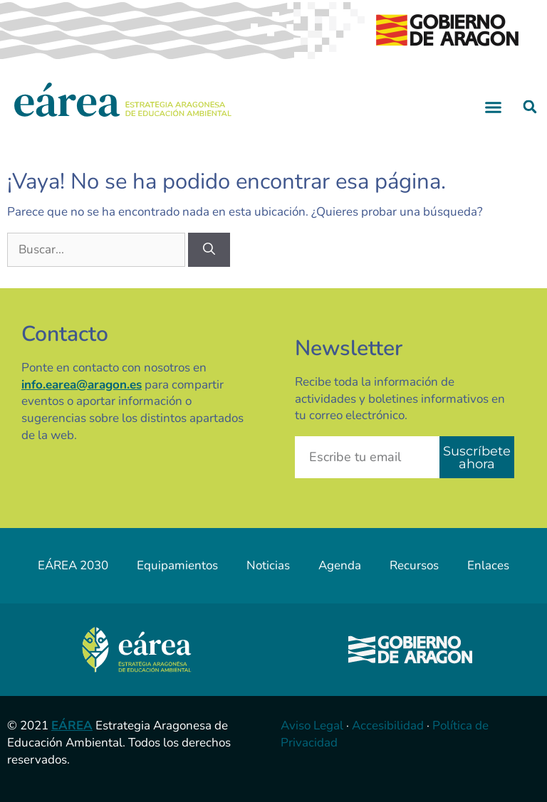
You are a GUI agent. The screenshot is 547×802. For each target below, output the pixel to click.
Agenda (339, 565)
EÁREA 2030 (73, 565)
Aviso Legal (312, 725)
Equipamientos (177, 565)
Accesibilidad (388, 725)
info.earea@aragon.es (81, 384)
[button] (493, 106)
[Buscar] (209, 250)
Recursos (414, 565)
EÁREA (72, 725)
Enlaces (488, 565)
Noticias (268, 565)
